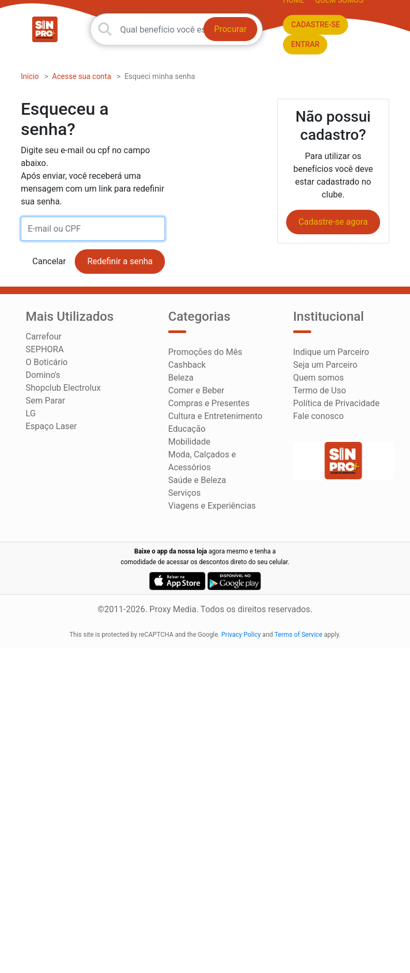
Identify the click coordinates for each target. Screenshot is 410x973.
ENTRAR (305, 44)
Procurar (230, 29)
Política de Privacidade (336, 403)
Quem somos (318, 378)
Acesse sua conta (82, 76)
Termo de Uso (319, 390)
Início (30, 76)
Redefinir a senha (120, 261)
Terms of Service (298, 634)
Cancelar (49, 261)
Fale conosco (318, 416)
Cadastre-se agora (333, 222)
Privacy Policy (241, 634)
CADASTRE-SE (315, 24)
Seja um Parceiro (325, 365)
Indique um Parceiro (331, 352)
